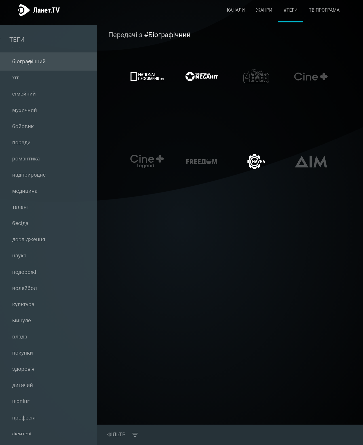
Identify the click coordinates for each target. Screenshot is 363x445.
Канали (236, 12)
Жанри (264, 12)
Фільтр (117, 434)
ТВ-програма (324, 12)
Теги (41, 39)
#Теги (290, 12)
